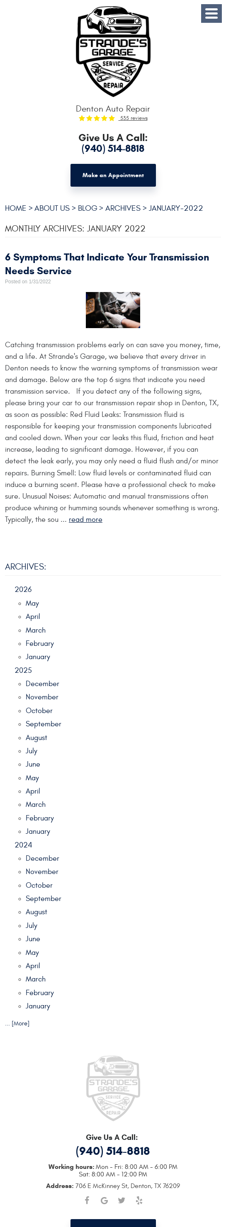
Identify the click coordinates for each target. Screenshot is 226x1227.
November (42, 697)
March (36, 630)
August (36, 737)
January (38, 656)
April (33, 616)
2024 (23, 845)
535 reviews (133, 118)
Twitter (122, 1200)
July (31, 751)
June (33, 764)
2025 (23, 670)
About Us (52, 208)
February (40, 643)
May (32, 603)
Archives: (25, 567)
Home (16, 208)
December (42, 683)
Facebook (87, 1200)
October (39, 710)
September (43, 724)
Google (104, 1200)
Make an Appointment (113, 175)
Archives (123, 208)
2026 (23, 589)
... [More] (17, 1023)
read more (85, 519)
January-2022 (176, 208)
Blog (87, 208)
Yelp (139, 1200)
